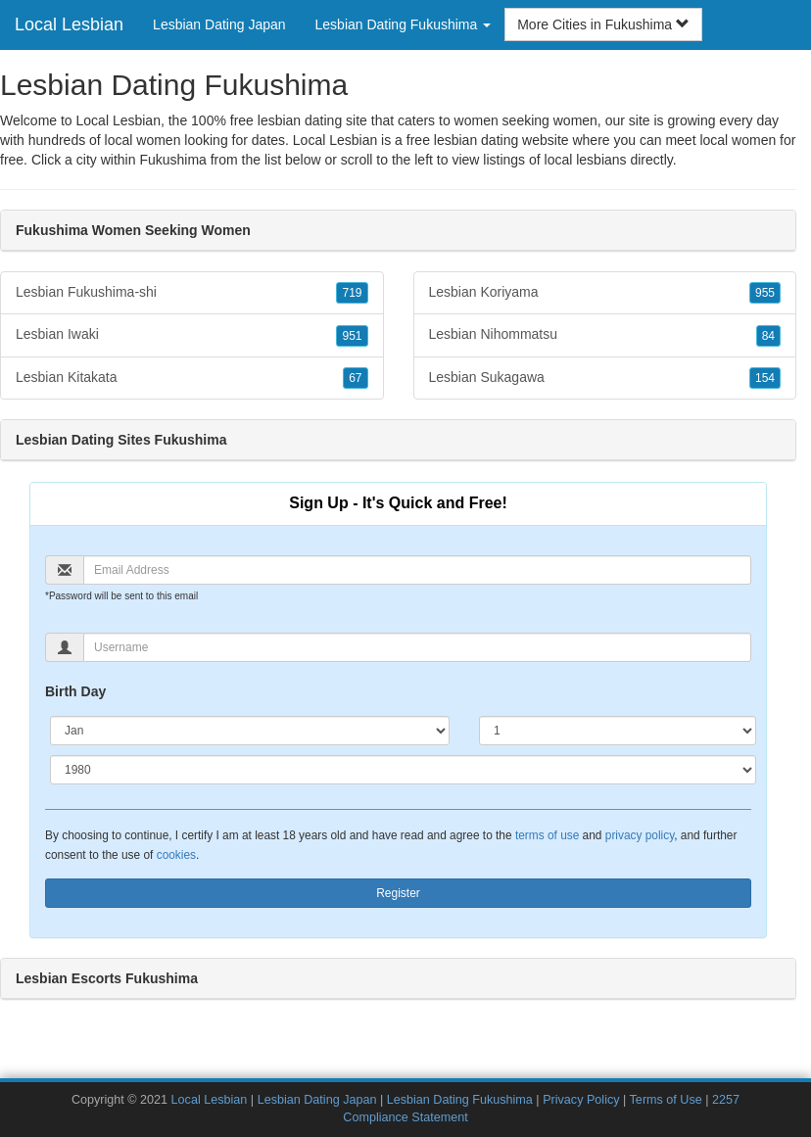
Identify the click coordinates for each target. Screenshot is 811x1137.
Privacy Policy (581, 1100)
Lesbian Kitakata (192, 378)
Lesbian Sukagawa (605, 378)
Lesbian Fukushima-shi (192, 293)
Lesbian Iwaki (192, 335)
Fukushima (172, 159)
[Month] (250, 730)
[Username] (417, 647)
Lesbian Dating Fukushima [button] (403, 24)
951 (351, 336)
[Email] (417, 570)
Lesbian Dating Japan (219, 24)
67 (355, 378)
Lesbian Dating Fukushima (460, 1100)
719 (351, 293)
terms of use (547, 835)
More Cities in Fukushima (603, 24)
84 (768, 336)
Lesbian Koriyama (605, 293)
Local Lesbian (69, 24)
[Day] (617, 730)
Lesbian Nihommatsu (605, 335)
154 (765, 378)
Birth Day (75, 691)
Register (398, 893)
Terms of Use (666, 1100)
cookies (176, 855)
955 (765, 293)
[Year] (403, 769)
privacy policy (639, 835)
